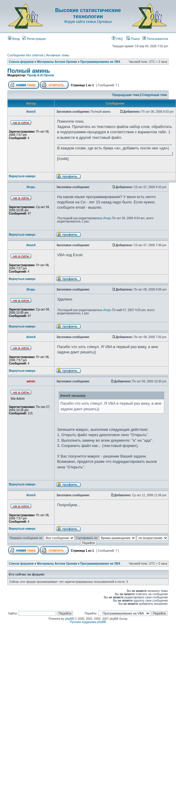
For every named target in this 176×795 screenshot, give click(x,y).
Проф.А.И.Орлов (40, 75)
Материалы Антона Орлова (57, 61)
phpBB (69, 618)
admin (30, 381)
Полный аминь (28, 70)
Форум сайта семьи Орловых (88, 22)
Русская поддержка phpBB (88, 622)
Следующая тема (154, 95)
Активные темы (57, 55)
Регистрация (34, 38)
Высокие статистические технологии (88, 13)
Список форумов (21, 61)
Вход (14, 38)
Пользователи (155, 38)
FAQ (117, 38)
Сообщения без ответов (25, 55)
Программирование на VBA (100, 61)
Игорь (30, 187)
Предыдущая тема (126, 95)
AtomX (31, 111)
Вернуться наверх (22, 176)
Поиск (133, 38)
